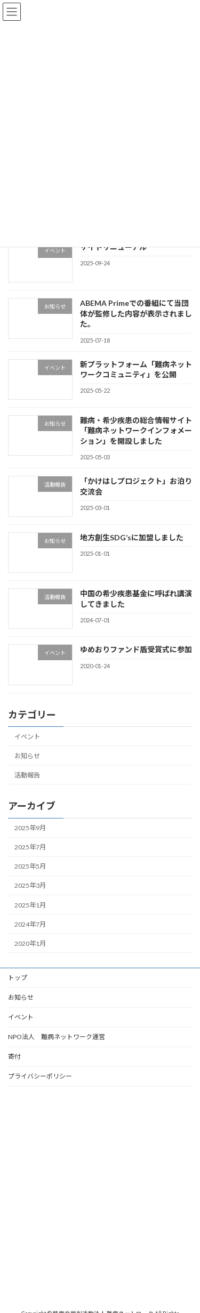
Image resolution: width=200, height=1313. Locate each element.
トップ (17, 978)
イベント (27, 736)
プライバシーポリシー (40, 1076)
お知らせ (27, 755)
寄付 (14, 1056)
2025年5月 (30, 866)
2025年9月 (30, 828)
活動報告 (27, 775)
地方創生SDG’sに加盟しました (131, 536)
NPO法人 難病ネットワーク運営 (56, 1037)
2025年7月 (30, 847)
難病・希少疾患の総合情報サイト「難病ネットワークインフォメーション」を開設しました (136, 430)
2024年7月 (30, 924)
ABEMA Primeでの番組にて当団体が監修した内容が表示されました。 (136, 313)
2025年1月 (30, 905)
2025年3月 (30, 885)
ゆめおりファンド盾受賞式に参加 (136, 649)
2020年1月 (30, 943)
